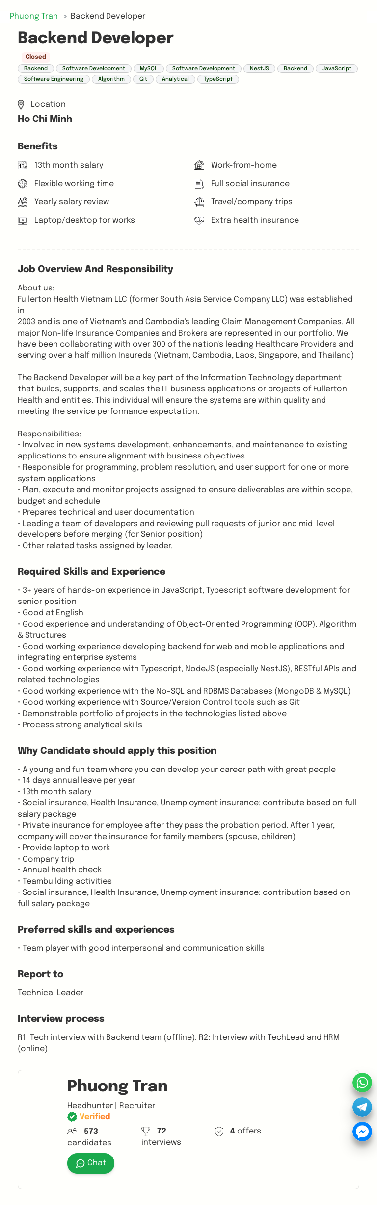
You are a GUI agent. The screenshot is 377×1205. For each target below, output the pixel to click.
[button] (362, 1107)
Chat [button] (91, 1163)
